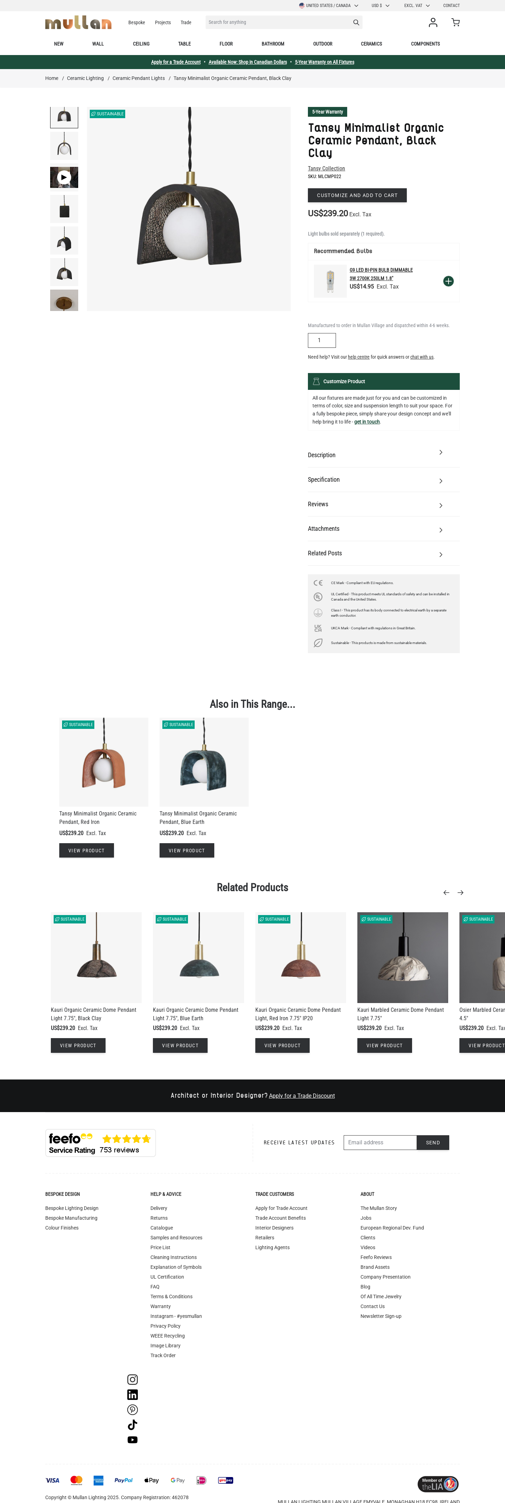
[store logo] (78, 22)
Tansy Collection (326, 168)
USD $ (381, 5)
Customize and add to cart (357, 195)
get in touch (367, 422)
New (58, 44)
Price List (160, 1247)
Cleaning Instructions (173, 1257)
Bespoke (136, 22)
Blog (365, 1286)
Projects (163, 22)
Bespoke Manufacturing (71, 1218)
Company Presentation (386, 1277)
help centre (359, 357)
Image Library (165, 1345)
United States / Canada (329, 5)
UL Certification (167, 1277)
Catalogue (161, 1228)
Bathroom (273, 44)
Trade (186, 22)
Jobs (366, 1218)
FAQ (155, 1286)
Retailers (264, 1237)
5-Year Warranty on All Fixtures (324, 62)
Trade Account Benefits (280, 1218)
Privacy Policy (165, 1326)
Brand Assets (375, 1267)
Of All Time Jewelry (381, 1296)
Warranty (160, 1306)
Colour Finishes (62, 1228)
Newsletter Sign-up (381, 1316)
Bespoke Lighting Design (72, 1208)
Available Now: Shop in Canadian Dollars (248, 62)
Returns (159, 1218)
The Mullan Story (379, 1208)
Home (51, 78)
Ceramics (371, 44)
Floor (226, 44)
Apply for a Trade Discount (302, 1095)
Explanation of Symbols (176, 1267)
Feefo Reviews (376, 1257)
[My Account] (434, 22)
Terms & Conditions (171, 1296)
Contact (451, 5)
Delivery (158, 1208)
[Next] (462, 892)
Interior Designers (274, 1228)
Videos (368, 1247)
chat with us (421, 357)
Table (184, 44)
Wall (98, 44)
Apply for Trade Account (281, 1208)
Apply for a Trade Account (176, 62)
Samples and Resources (176, 1237)
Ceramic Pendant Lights (139, 78)
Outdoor (322, 44)
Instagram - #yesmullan (176, 1316)
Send (433, 1142)
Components (425, 44)
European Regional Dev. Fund (392, 1228)
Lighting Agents (272, 1247)
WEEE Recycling (167, 1336)
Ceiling (141, 44)
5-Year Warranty (327, 112)
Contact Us (373, 1306)
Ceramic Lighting (85, 78)
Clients (368, 1237)
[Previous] (448, 892)
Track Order (163, 1355)
